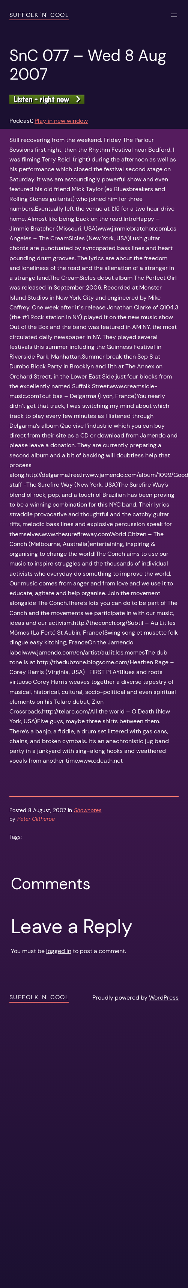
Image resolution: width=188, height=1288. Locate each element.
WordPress (164, 997)
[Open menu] (174, 15)
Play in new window (61, 121)
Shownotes (87, 810)
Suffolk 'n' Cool (39, 15)
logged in (58, 951)
